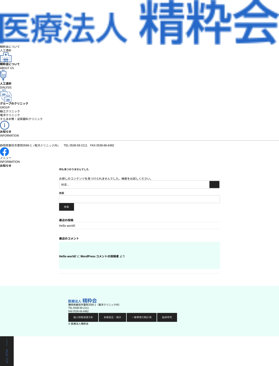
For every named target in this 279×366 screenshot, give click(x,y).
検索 (61, 193)
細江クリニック (10, 111)
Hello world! (67, 225)
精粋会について (10, 46)
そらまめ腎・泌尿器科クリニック (21, 119)
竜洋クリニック (10, 115)
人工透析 (5, 50)
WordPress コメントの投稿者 (99, 256)
